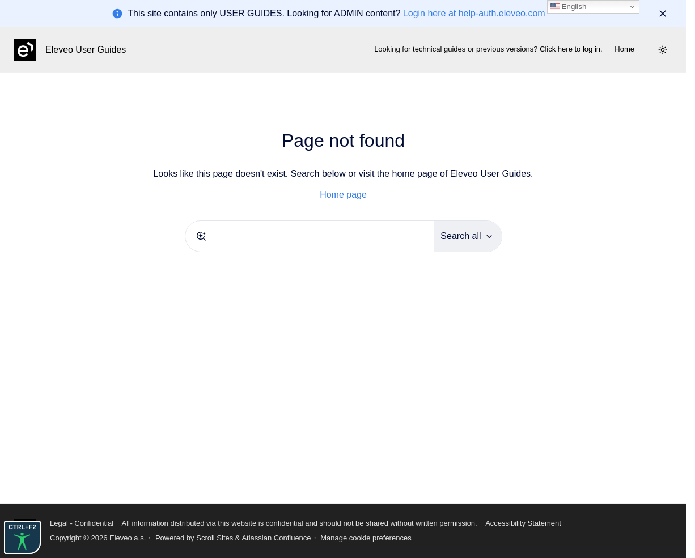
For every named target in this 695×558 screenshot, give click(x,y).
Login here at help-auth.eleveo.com (474, 13)
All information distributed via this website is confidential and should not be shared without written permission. (299, 523)
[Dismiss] (662, 13)
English (568, 6)
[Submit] (201, 236)
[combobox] (309, 236)
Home (624, 49)
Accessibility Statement (523, 523)
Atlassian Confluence (276, 538)
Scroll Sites (214, 538)
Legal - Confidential (81, 523)
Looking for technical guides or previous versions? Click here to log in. (488, 49)
